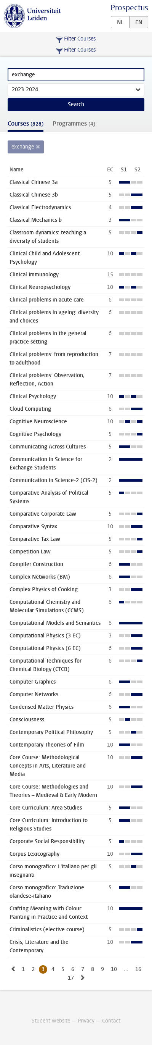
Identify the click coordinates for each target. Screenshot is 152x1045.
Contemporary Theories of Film (47, 744)
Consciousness (27, 719)
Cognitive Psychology (35, 434)
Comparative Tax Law (35, 539)
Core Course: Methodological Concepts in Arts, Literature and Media (48, 766)
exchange (22, 146)
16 (138, 969)
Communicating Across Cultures (48, 446)
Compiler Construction (36, 564)
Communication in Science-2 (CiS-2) (54, 480)
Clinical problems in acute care (47, 299)
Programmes (74, 123)
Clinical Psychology (33, 396)
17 (71, 978)
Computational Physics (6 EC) (45, 648)
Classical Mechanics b (36, 220)
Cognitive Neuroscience (38, 421)
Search (76, 104)
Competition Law (30, 551)
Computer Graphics (33, 681)
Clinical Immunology (34, 274)
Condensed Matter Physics (42, 707)
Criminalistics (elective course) (47, 929)
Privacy (86, 1020)
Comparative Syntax (33, 526)
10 (114, 969)
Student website (51, 1020)
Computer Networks (34, 694)
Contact (111, 1020)
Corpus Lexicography (34, 854)
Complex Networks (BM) (40, 577)
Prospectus (129, 8)
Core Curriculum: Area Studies (46, 807)
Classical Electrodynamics (40, 207)
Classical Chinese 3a (34, 182)
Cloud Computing (30, 409)
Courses (25, 123)
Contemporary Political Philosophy (51, 732)
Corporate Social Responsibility (47, 841)
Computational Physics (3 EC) (45, 635)
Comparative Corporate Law (43, 514)
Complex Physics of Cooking (44, 589)
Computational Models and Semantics (55, 623)
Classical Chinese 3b (34, 194)
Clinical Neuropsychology (40, 287)
